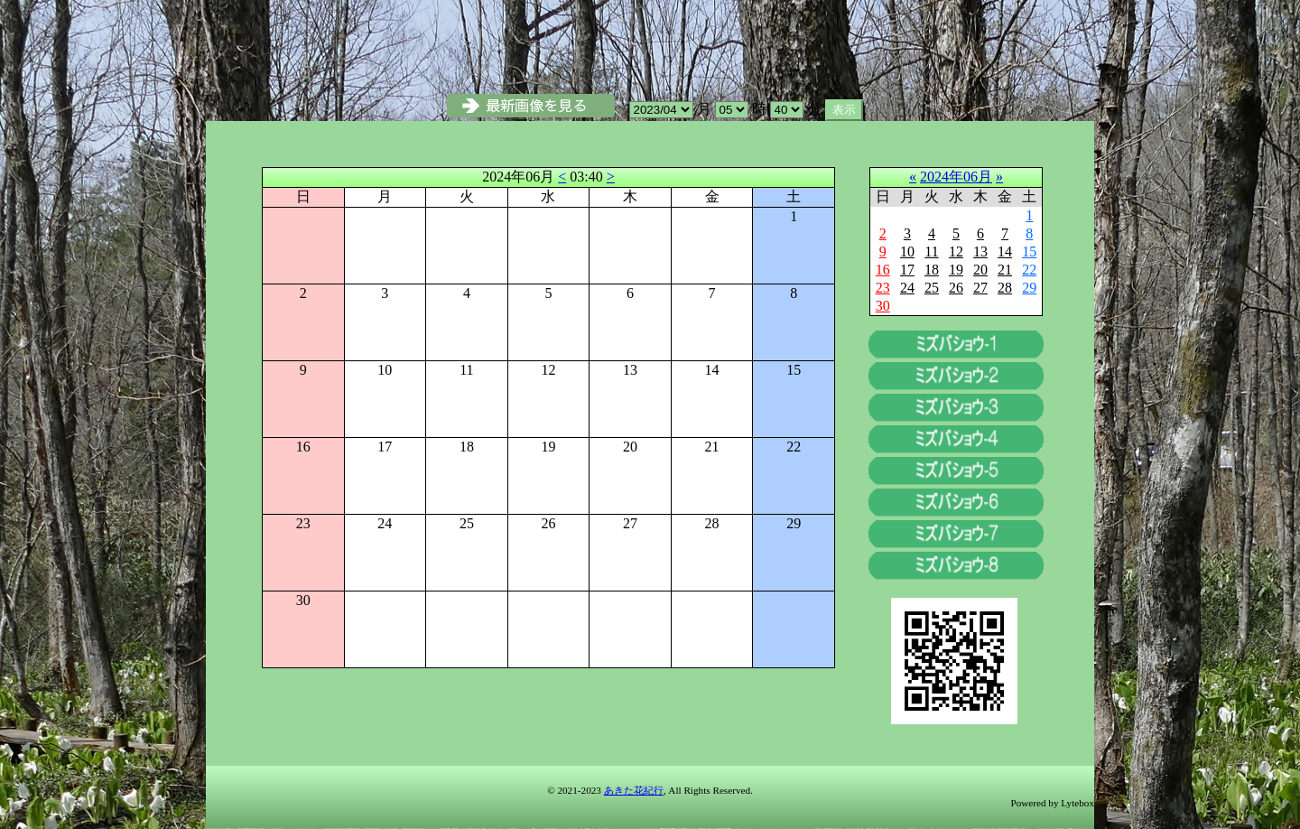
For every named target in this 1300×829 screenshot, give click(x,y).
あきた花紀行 (634, 790)
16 (883, 269)
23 (883, 287)
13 (980, 251)
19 (956, 269)
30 (883, 305)
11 (931, 251)
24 (907, 287)
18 (931, 269)
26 (956, 287)
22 (1029, 269)
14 (1005, 251)
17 (907, 269)
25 (931, 287)
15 (1029, 251)
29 (1029, 287)
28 (1005, 287)
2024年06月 (956, 176)
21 (1005, 269)
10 (907, 251)
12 (956, 251)
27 (980, 287)
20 (980, 269)
